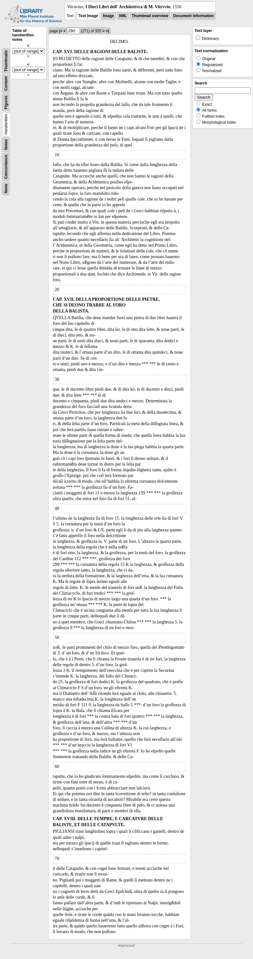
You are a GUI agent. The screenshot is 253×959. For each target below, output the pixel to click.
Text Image (88, 16)
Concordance (6, 167)
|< (60, 31)
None (6, 188)
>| (107, 31)
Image (108, 16)
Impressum (126, 945)
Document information (193, 16)
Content (6, 84)
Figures (6, 102)
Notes (6, 144)
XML (123, 16)
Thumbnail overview (150, 16)
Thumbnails (6, 60)
